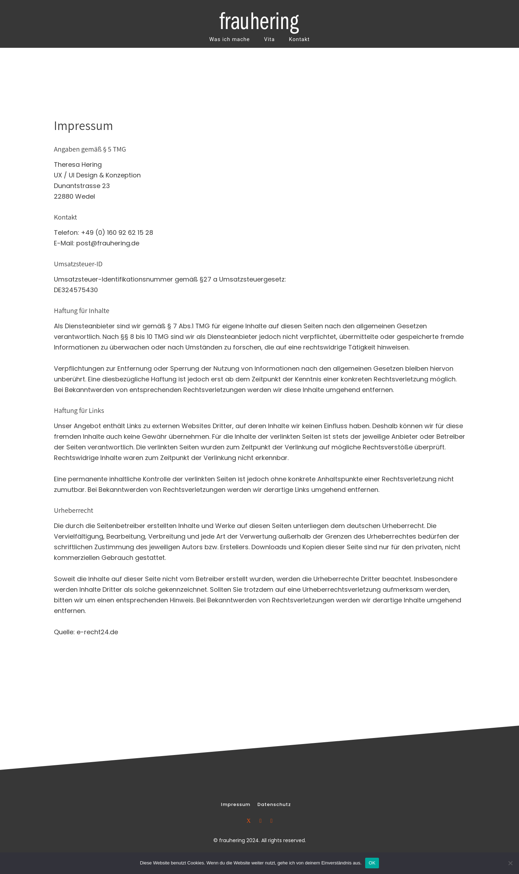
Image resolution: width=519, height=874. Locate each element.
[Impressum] (235, 804)
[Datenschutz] (274, 804)
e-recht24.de (97, 632)
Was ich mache (229, 39)
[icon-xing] (250, 820)
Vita (269, 39)
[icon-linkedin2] (262, 820)
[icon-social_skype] (271, 820)
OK (372, 863)
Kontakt (299, 39)
